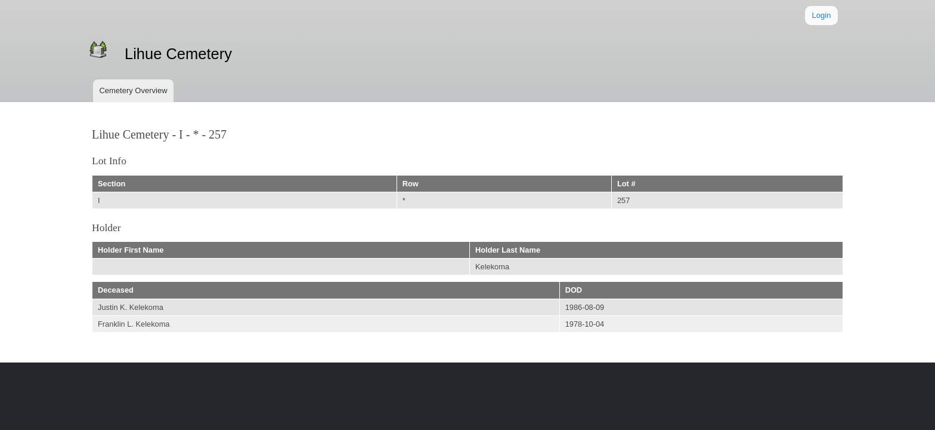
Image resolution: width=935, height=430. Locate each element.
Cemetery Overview (133, 90)
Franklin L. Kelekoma (134, 324)
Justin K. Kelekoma (130, 307)
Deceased (116, 289)
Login (821, 15)
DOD (574, 289)
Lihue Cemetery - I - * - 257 (159, 134)
